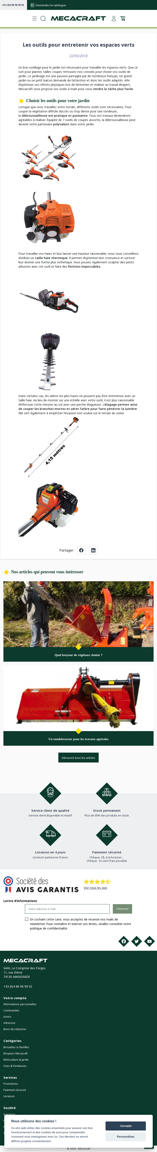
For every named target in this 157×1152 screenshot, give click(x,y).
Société (9, 1108)
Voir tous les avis (95, 888)
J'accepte (126, 1125)
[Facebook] (124, 941)
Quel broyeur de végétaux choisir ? (79, 655)
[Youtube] (149, 941)
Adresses (9, 1023)
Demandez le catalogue (48, 5)
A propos (9, 1114)
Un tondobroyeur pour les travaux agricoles (78, 739)
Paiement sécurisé (14, 1090)
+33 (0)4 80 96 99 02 (13, 4)
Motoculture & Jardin (16, 1059)
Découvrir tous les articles (78, 758)
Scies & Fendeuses (15, 1066)
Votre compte (14, 998)
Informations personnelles (19, 1004)
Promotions (10, 1084)
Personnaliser (125, 1136)
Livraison (9, 1096)
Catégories (12, 1040)
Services (10, 1077)
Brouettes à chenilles (16, 1047)
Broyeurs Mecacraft (15, 1053)
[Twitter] (136, 941)
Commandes (11, 1010)
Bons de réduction (14, 1029)
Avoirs (7, 1017)
